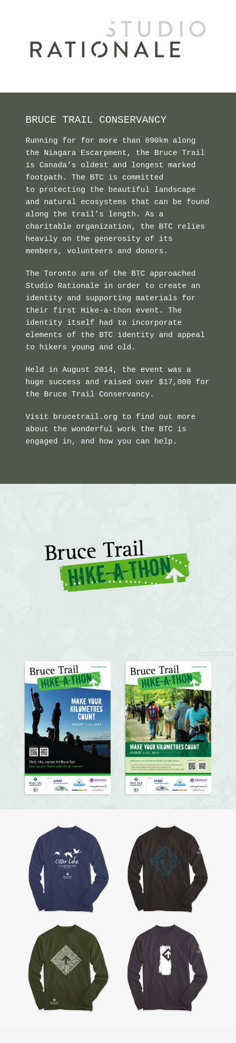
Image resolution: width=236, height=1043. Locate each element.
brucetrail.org (85, 417)
